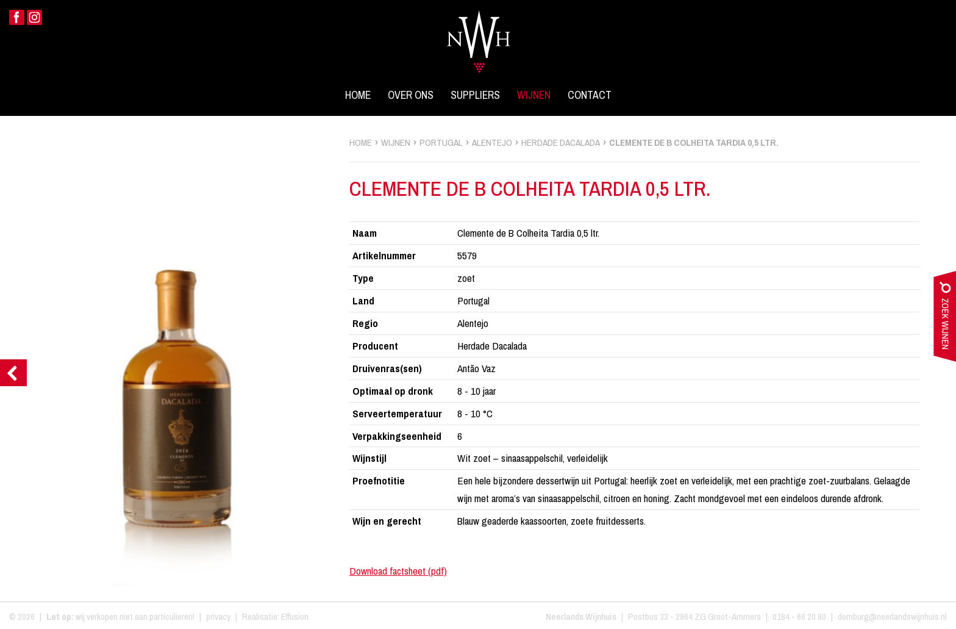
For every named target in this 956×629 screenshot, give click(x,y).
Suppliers (475, 95)
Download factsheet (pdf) (398, 571)
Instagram (34, 17)
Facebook (16, 17)
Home (358, 95)
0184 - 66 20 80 (799, 616)
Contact (590, 95)
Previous (13, 372)
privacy (218, 616)
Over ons (410, 95)
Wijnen (534, 95)
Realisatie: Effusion (275, 616)
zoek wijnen (944, 319)
